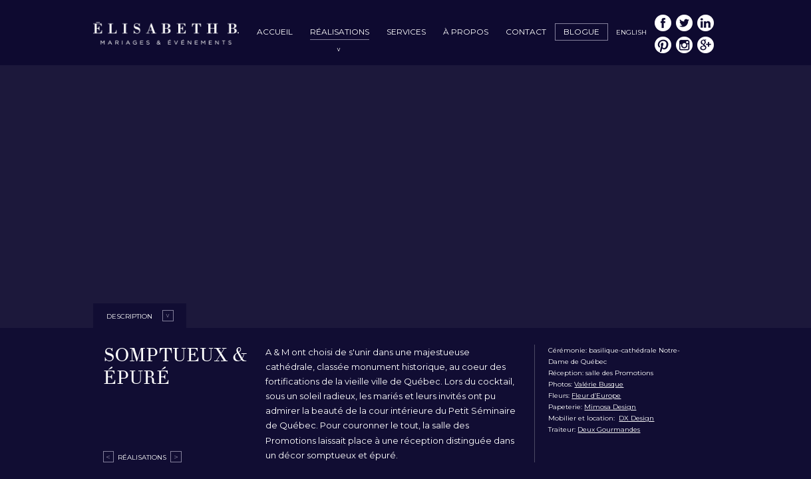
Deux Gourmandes (608, 429)
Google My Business (705, 45)
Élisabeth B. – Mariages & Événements (166, 34)
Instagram (684, 45)
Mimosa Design (610, 406)
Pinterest (663, 45)
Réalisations (339, 32)
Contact (526, 32)
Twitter (684, 23)
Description (129, 316)
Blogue (581, 32)
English (631, 32)
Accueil (275, 32)
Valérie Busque (598, 384)
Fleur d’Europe (596, 395)
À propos (465, 32)
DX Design (636, 418)
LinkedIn (705, 23)
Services (406, 32)
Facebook (663, 23)
